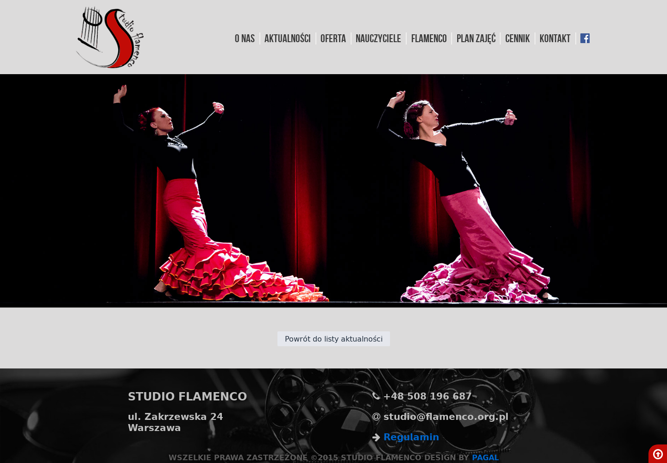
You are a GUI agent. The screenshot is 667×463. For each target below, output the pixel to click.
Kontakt (555, 38)
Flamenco (429, 38)
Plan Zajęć (476, 38)
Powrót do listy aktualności (334, 338)
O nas (245, 38)
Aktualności (287, 38)
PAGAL (485, 457)
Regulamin (411, 437)
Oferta (333, 38)
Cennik (517, 38)
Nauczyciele (378, 38)
